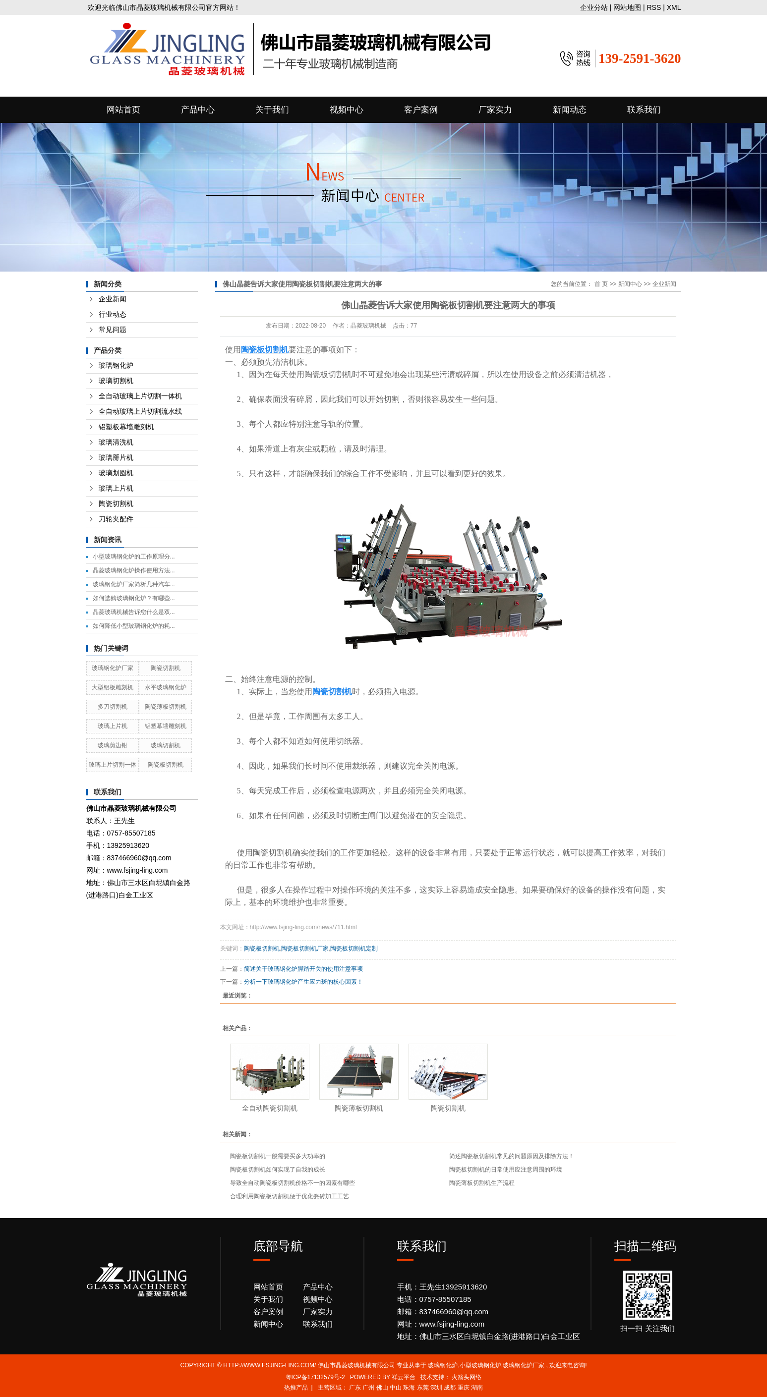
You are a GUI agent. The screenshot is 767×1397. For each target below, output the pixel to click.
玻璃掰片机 (116, 457)
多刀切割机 (112, 706)
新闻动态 (570, 109)
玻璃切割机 (116, 381)
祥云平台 (403, 1377)
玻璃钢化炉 (116, 365)
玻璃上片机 (116, 488)
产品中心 (198, 109)
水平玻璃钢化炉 (165, 687)
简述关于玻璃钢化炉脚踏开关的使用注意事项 (303, 968)
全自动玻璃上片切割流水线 (140, 411)
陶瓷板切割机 (165, 764)
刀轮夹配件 (116, 519)
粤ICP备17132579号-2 (315, 1377)
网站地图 (628, 7)
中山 (396, 1387)
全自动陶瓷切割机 (269, 1108)
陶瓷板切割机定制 (354, 948)
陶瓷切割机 (116, 503)
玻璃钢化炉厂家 (112, 668)
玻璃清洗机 (116, 442)
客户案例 (421, 109)
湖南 (477, 1387)
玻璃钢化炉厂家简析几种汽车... (134, 584)
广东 (355, 1387)
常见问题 (112, 330)
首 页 (601, 283)
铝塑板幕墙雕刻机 (126, 427)
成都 (450, 1387)
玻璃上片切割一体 (112, 764)
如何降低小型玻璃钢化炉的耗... (134, 625)
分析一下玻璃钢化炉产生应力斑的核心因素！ (303, 981)
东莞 (423, 1387)
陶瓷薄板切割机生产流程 (482, 1182)
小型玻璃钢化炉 (480, 1365)
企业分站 (594, 7)
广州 (368, 1387)
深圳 (436, 1387)
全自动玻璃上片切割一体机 (140, 396)
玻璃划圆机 (116, 473)
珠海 (409, 1387)
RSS (654, 7)
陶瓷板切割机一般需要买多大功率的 (277, 1156)
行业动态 (112, 314)
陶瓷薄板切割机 (165, 706)
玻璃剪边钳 (112, 745)
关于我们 (272, 109)
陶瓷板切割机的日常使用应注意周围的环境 (505, 1169)
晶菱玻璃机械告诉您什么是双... (134, 612)
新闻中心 (630, 283)
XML (674, 7)
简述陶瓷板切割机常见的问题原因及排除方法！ (511, 1156)
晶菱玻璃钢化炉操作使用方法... (134, 570)
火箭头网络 (466, 1377)
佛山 (382, 1387)
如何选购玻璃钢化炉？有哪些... (134, 598)
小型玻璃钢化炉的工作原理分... (134, 556)
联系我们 (644, 109)
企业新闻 (112, 299)
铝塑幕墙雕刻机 (165, 726)
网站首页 (123, 109)
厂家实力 (495, 109)
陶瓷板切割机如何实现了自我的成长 (277, 1169)
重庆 (464, 1387)
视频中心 (346, 109)
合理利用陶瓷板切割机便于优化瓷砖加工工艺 (289, 1196)
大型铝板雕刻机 (112, 687)
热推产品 (296, 1387)
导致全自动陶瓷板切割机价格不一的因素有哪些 (292, 1182)
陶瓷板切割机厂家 (305, 948)
